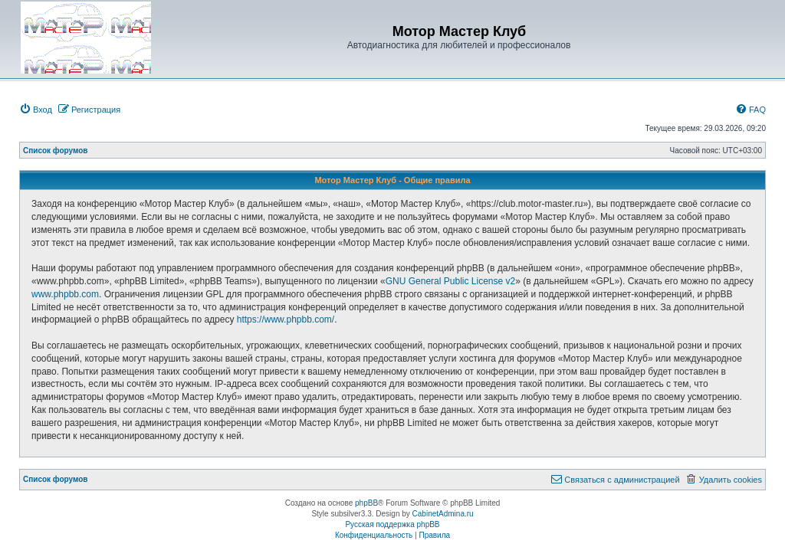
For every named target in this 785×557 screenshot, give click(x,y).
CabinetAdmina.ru (443, 513)
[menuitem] (35, 109)
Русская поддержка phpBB (392, 524)
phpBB (366, 503)
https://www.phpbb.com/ (285, 319)
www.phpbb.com (65, 294)
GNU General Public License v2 (450, 281)
